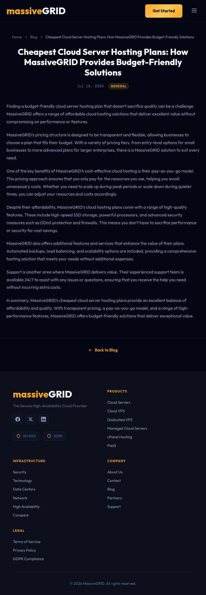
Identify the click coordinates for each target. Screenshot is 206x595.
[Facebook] (18, 419)
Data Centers (24, 489)
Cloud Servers (118, 402)
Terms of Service (27, 541)
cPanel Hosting (119, 437)
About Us (115, 472)
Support (114, 506)
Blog (33, 37)
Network (20, 498)
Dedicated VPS (120, 419)
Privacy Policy (24, 550)
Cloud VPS (116, 411)
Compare (21, 515)
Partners (114, 498)
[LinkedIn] (43, 419)
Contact (114, 480)
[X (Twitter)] (30, 419)
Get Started (164, 10)
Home (17, 37)
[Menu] (194, 11)
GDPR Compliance (28, 558)
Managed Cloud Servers (127, 428)
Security (20, 472)
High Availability (26, 506)
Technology (22, 480)
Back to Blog (102, 350)
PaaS (111, 445)
